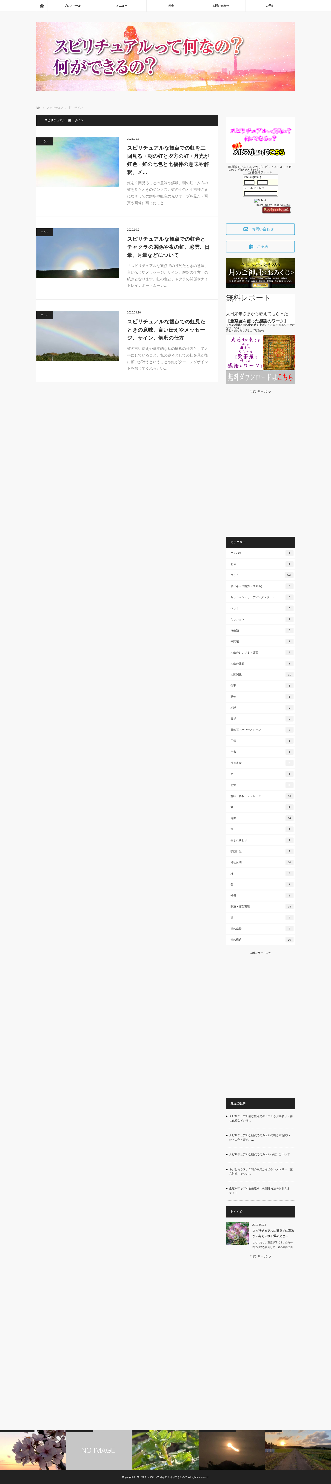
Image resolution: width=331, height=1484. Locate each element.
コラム (45, 141)
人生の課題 (262, 663)
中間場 (262, 641)
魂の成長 (262, 928)
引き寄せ (262, 763)
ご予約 (270, 5)
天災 (262, 719)
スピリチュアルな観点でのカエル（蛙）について (259, 1154)
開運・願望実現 (262, 906)
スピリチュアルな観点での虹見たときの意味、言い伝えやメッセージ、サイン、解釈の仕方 (166, 330)
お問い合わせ (220, 5)
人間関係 (262, 674)
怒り (262, 774)
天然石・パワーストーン (262, 730)
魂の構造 (262, 939)
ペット (262, 608)
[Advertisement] (260, 462)
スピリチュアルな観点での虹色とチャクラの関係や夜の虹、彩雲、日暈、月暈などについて (168, 247)
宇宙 (262, 752)
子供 (262, 741)
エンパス (262, 553)
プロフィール (72, 5)
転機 (262, 895)
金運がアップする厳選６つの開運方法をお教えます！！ (259, 1190)
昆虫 (262, 818)
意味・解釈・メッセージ (262, 796)
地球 (262, 707)
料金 (171, 5)
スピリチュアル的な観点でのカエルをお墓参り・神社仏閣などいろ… (261, 1118)
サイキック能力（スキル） (262, 586)
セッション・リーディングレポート (262, 597)
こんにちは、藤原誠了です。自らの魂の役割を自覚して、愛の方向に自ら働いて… (272, 1247)
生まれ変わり (262, 840)
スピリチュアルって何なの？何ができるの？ (162, 1477)
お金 (262, 564)
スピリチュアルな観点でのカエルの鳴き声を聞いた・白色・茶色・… (259, 1137)
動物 (262, 696)
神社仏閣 (262, 862)
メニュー (121, 5)
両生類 (262, 630)
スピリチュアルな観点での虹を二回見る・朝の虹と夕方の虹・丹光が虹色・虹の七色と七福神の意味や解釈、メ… (168, 160)
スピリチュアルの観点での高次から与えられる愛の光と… (273, 1233)
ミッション (262, 619)
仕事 (262, 685)
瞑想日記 (262, 851)
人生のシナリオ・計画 (262, 652)
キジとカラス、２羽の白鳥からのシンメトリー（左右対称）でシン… (261, 1171)
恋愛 (262, 785)
